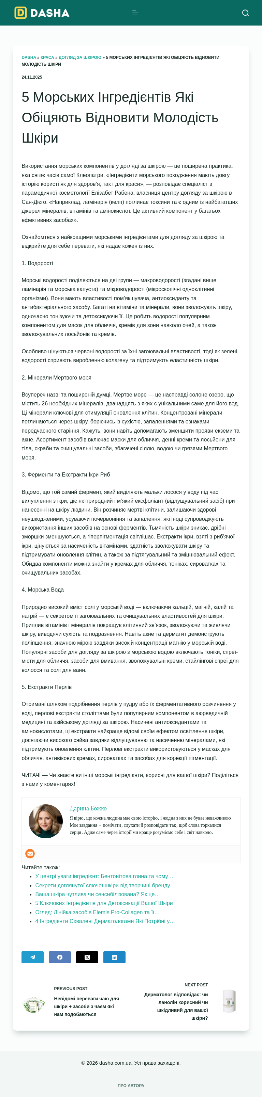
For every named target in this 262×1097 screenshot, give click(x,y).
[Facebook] (60, 957)
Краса (47, 57)
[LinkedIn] (114, 957)
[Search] (245, 13)
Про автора (131, 1085)
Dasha (28, 57)
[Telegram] (32, 957)
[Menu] (135, 13)
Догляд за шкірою (80, 57)
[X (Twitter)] (87, 957)
